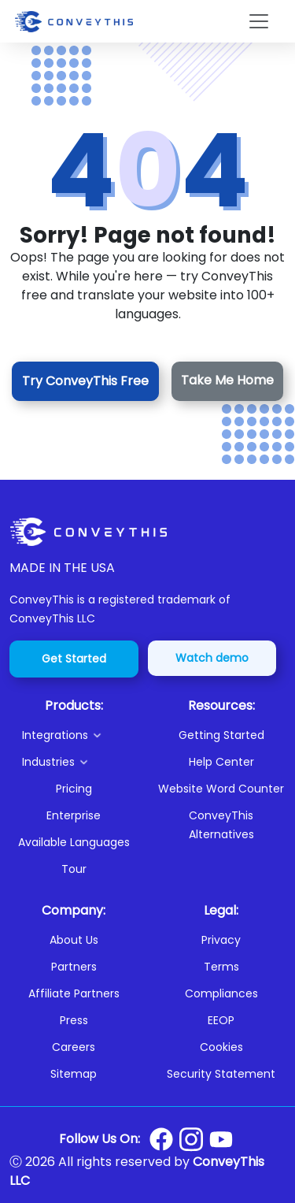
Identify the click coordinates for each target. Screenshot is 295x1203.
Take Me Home (227, 380)
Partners (74, 967)
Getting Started (221, 735)
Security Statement (221, 1074)
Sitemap (73, 1074)
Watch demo (212, 658)
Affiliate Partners (74, 993)
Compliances (221, 993)
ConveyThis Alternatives (221, 825)
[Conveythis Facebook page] (161, 1139)
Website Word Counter (221, 788)
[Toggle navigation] (259, 21)
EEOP (221, 1020)
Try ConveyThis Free (85, 381)
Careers (73, 1047)
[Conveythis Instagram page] (191, 1139)
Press (74, 1020)
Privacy (221, 940)
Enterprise (73, 815)
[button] (80, 735)
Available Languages (74, 842)
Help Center (221, 762)
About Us (74, 940)
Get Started (74, 658)
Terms (221, 967)
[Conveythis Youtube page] (221, 1139)
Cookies (221, 1047)
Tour (74, 869)
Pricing (74, 788)
